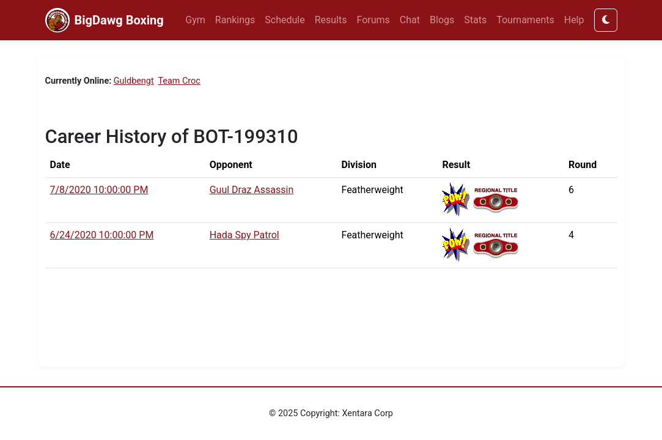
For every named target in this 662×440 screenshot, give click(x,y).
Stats (475, 20)
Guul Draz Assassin (252, 190)
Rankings (235, 20)
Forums (373, 20)
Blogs (442, 20)
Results (331, 20)
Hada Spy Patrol (244, 235)
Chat (410, 20)
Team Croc (179, 81)
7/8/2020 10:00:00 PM (99, 190)
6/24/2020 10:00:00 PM (102, 235)
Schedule (284, 20)
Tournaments (525, 20)
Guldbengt (134, 81)
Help (574, 20)
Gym (195, 20)
